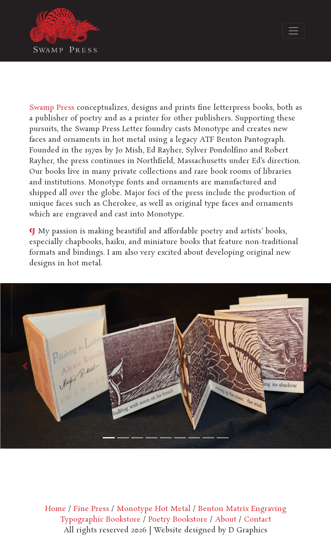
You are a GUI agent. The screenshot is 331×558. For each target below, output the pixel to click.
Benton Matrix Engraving (242, 509)
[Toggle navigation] (293, 31)
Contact (257, 520)
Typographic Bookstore (100, 520)
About (225, 520)
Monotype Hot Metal (154, 509)
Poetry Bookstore (177, 520)
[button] (25, 366)
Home (55, 509)
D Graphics (248, 530)
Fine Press (91, 509)
